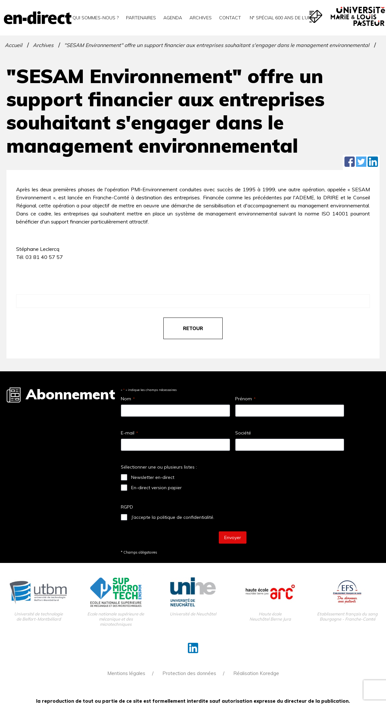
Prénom (245, 399)
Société (243, 433)
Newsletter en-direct (152, 477)
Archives (200, 18)
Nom (128, 399)
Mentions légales (126, 673)
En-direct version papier (156, 487)
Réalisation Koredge (256, 673)
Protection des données (189, 673)
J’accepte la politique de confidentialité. (172, 517)
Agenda (172, 18)
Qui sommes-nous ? (95, 18)
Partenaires (141, 18)
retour (193, 328)
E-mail (129, 433)
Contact (230, 18)
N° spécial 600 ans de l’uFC (281, 18)
